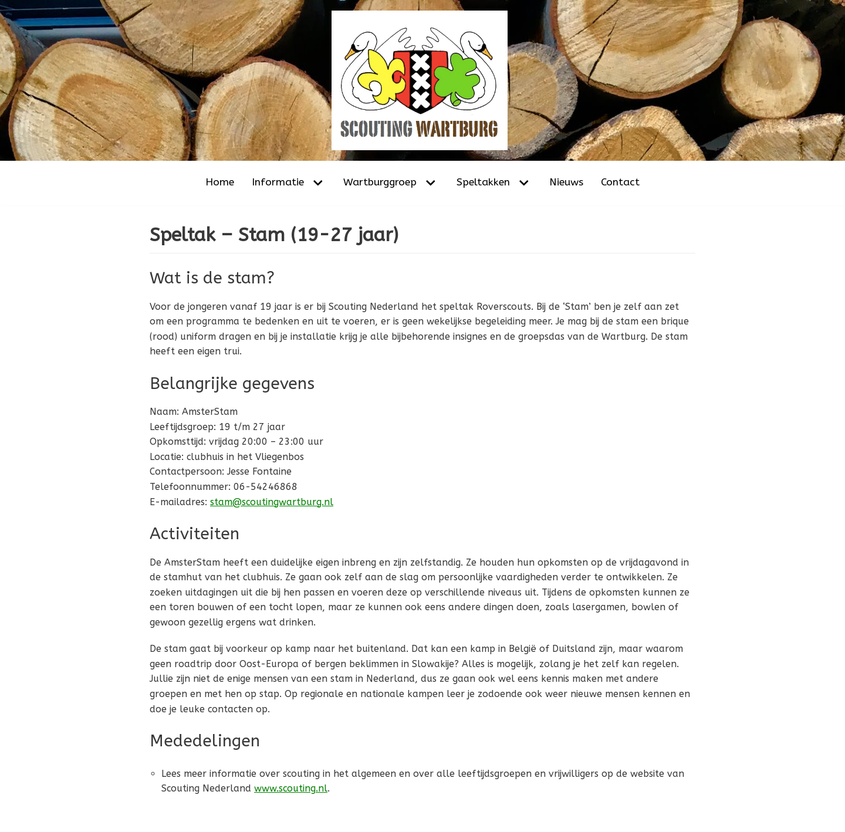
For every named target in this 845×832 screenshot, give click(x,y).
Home (219, 182)
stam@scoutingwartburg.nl (272, 502)
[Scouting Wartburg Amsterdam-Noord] (422, 80)
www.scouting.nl (292, 789)
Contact (620, 182)
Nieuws (566, 182)
